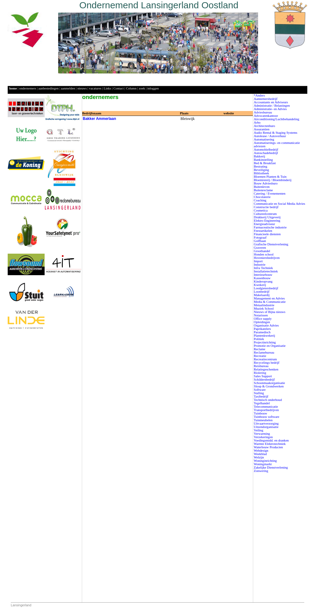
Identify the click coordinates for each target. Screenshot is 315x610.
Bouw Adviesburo (265, 183)
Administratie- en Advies (270, 109)
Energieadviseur (264, 224)
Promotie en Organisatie (269, 345)
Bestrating (260, 166)
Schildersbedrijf (264, 379)
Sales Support (263, 376)
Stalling (259, 393)
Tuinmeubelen (263, 420)
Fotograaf (260, 237)
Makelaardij (261, 295)
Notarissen (261, 315)
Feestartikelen (263, 230)
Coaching (260, 200)
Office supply (263, 318)
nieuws (82, 88)
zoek (142, 88)
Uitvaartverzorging (266, 423)
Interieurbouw (263, 274)
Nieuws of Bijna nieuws (269, 312)
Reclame (259, 349)
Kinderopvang (263, 281)
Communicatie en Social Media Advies (279, 203)
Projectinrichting (265, 342)
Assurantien (261, 129)
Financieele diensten (267, 234)
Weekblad (260, 454)
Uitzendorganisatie (266, 427)
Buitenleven (262, 186)
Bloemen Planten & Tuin (270, 176)
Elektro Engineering (267, 220)
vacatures (95, 88)
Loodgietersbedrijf (266, 288)
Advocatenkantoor (266, 115)
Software (259, 389)
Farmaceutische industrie (270, 227)
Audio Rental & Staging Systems (275, 132)
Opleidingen (262, 322)
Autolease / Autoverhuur (270, 136)
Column (131, 88)
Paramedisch (262, 332)
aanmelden (68, 88)
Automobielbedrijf (266, 149)
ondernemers (27, 88)
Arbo (257, 122)
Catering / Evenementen (269, 193)
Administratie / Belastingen (272, 105)
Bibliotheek (261, 173)
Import (258, 261)
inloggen (153, 88)
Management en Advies (269, 298)
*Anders (259, 95)
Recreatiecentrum (265, 359)
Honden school (263, 254)
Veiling (258, 430)
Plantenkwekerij (264, 335)
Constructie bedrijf (266, 207)
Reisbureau (261, 366)
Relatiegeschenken (266, 369)
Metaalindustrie (264, 305)
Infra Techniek (263, 268)
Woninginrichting (265, 460)
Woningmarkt (263, 464)
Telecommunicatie (266, 406)
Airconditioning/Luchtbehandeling (276, 119)
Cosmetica (261, 210)
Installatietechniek (266, 271)
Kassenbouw (262, 278)
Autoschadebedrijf (266, 153)
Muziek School (264, 308)
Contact (119, 88)
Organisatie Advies (266, 325)
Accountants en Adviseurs (271, 102)
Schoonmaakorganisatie (269, 383)
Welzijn (259, 457)
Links (107, 88)
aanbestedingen (48, 88)
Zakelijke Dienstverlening (271, 467)
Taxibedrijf (261, 396)
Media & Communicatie (270, 301)
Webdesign (261, 450)
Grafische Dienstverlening (271, 244)
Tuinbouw (260, 413)
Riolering (260, 372)
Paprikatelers (262, 329)
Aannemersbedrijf (265, 99)
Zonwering (261, 471)
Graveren (260, 247)
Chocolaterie (262, 197)
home (13, 88)
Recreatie (260, 356)
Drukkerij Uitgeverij (267, 217)
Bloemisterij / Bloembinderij (273, 180)
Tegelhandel (262, 403)
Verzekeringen (263, 437)
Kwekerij (260, 285)
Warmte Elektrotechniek (270, 444)
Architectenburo (264, 126)
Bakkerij (259, 156)
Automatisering (264, 139)
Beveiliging (261, 170)
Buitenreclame (263, 190)
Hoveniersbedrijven (267, 257)
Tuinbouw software (266, 416)
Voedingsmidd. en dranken (271, 440)
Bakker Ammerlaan (99, 119)
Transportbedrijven (266, 410)
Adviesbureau (263, 112)
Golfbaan (260, 241)
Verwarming (262, 433)
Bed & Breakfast (265, 163)
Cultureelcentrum (265, 214)
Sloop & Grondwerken (269, 386)
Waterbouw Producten (268, 447)
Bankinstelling (263, 159)
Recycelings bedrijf (266, 362)
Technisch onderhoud (268, 400)
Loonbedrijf (261, 291)
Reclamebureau (264, 352)
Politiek (259, 339)
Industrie (259, 264)
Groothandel (262, 251)
